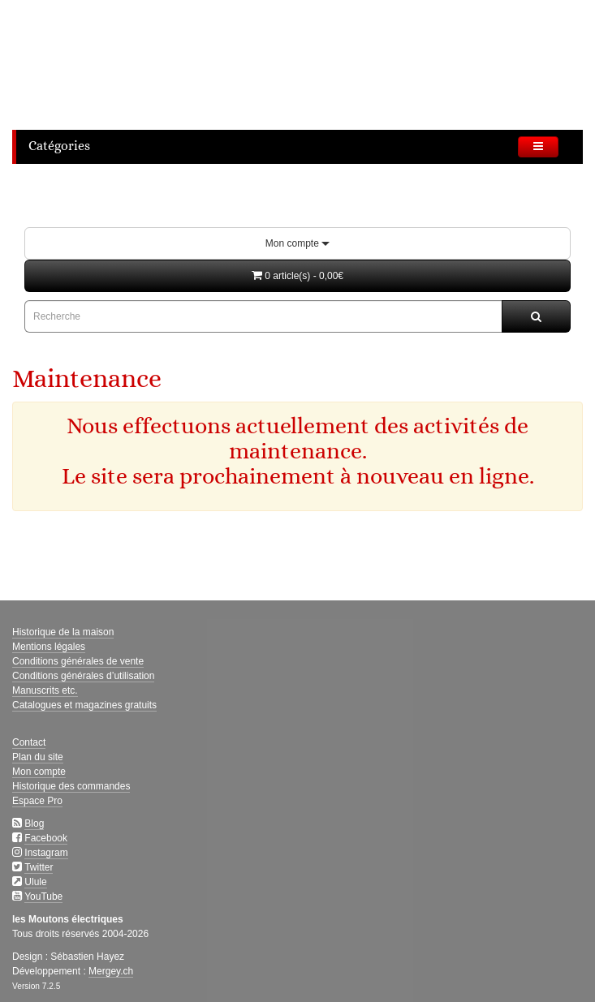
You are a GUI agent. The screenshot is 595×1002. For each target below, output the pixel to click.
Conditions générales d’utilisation (83, 676)
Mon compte (297, 243)
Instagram (45, 852)
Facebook (45, 838)
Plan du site (37, 757)
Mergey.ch (110, 971)
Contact (28, 742)
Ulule (35, 882)
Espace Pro (37, 800)
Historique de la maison (63, 632)
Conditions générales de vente (78, 661)
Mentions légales (48, 646)
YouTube (43, 896)
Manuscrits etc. (45, 690)
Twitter (38, 867)
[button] (297, 276)
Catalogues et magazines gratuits (84, 705)
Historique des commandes (71, 786)
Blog (34, 823)
